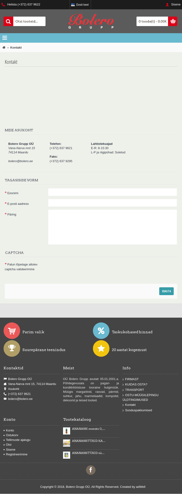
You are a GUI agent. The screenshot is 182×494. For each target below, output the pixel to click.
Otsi (7, 444)
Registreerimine (15, 454)
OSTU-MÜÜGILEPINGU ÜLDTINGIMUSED (141, 397)
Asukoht (11, 389)
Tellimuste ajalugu (17, 440)
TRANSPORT (133, 390)
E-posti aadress (18, 204)
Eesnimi (12, 193)
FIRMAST (131, 379)
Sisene (9, 449)
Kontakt (129, 405)
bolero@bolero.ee (18, 399)
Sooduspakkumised (137, 410)
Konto (9, 430)
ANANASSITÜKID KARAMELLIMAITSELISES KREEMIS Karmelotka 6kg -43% (89, 441)
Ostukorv (11, 435)
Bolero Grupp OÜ (18, 379)
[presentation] (84, 268)
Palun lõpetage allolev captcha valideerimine (21, 267)
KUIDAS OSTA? (135, 385)
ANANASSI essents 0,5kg (89, 428)
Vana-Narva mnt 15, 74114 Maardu (30, 384)
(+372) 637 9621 (17, 394)
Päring (11, 214)
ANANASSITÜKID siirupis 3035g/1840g (89, 453)
